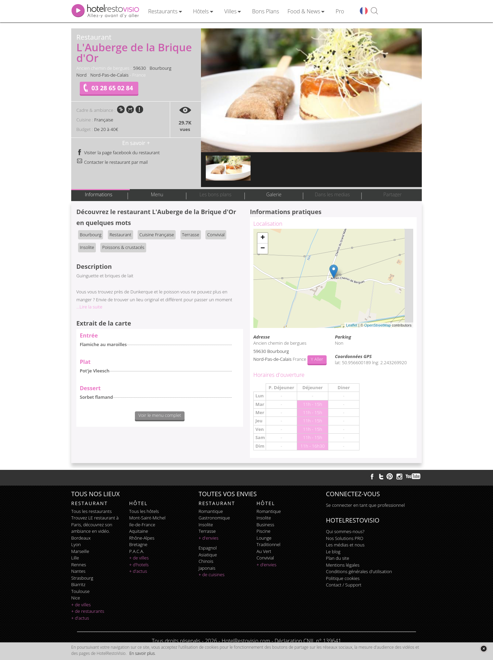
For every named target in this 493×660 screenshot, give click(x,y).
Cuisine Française (156, 235)
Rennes (78, 565)
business (265, 525)
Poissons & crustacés (123, 247)
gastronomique (214, 518)
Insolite (87, 247)
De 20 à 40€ (106, 129)
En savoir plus (142, 653)
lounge (263, 538)
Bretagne (138, 544)
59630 (139, 68)
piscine (263, 531)
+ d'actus (80, 618)
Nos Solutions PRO (344, 538)
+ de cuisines (212, 574)
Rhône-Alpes (141, 538)
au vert (263, 551)
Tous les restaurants (91, 511)
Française (103, 120)
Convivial (216, 235)
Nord (81, 75)
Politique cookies (342, 578)
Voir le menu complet (159, 415)
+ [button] (263, 238)
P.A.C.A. (136, 551)
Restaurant (120, 235)
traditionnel (268, 544)
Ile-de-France (142, 525)
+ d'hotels (139, 565)
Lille (75, 558)
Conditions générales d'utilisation (359, 571)
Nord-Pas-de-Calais (109, 75)
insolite (206, 525)
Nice (75, 598)
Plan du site (337, 558)
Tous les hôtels (144, 511)
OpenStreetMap (377, 325)
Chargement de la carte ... (332, 278)
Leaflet (351, 325)
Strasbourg (82, 578)
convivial (265, 558)
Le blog (333, 552)
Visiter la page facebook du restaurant (118, 152)
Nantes (78, 571)
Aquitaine (138, 531)
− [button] (263, 248)
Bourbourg (160, 68)
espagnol (208, 548)
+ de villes (81, 605)
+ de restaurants (87, 611)
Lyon (76, 544)
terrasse (207, 531)
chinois (206, 561)
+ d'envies (208, 538)
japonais (207, 568)
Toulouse (80, 591)
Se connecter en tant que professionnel (365, 505)
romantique (211, 511)
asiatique (208, 555)
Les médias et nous (345, 545)
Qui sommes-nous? (345, 531)
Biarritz (78, 584)
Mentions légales (342, 565)
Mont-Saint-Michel (147, 518)
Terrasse (190, 235)
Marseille (80, 551)
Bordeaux (81, 538)
